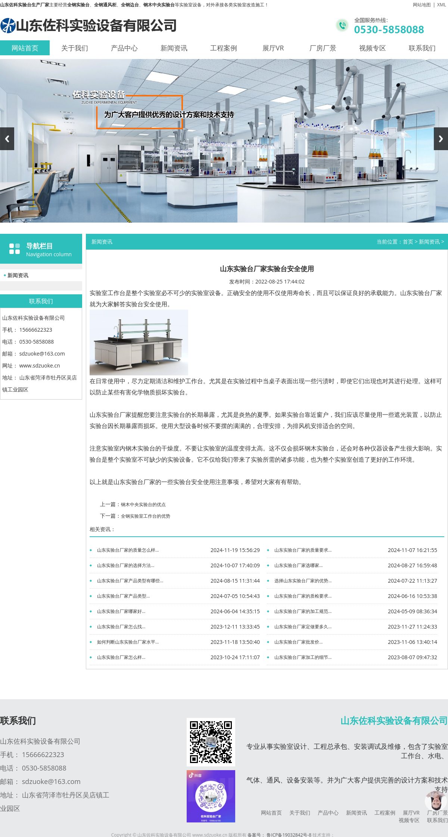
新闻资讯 (174, 47)
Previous (7, 138)
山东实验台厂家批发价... (298, 642)
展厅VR (273, 47)
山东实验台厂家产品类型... (123, 596)
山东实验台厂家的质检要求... (303, 596)
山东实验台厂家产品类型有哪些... (130, 580)
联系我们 (422, 47)
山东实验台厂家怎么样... (121, 657)
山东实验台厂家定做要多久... (303, 626)
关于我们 (74, 47)
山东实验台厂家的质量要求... (303, 550)
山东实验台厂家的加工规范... (303, 611)
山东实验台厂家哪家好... (121, 611)
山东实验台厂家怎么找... (121, 626)
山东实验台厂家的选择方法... (125, 565)
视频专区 (372, 47)
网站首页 (25, 47)
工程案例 (223, 47)
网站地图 (422, 4)
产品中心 (124, 47)
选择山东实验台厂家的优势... (303, 580)
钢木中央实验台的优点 (143, 504)
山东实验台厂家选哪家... (298, 565)
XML (441, 4)
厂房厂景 (322, 47)
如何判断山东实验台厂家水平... (128, 642)
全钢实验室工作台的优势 (145, 516)
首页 (408, 241)
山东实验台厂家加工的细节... (303, 657)
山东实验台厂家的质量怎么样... (128, 550)
